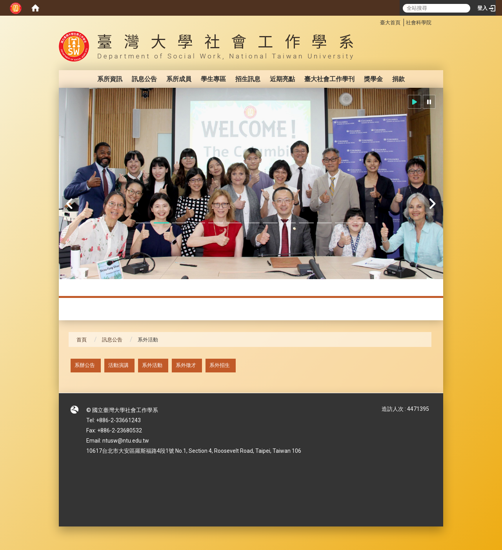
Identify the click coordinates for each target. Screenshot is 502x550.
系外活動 (152, 365)
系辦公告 (85, 365)
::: (376, 21)
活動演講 (118, 365)
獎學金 (373, 79)
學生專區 (213, 79)
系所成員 (178, 79)
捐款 (398, 79)
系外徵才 (186, 365)
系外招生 (219, 365)
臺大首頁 (390, 22)
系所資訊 (109, 79)
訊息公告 (144, 79)
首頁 (81, 340)
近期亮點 (282, 79)
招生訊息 (247, 79)
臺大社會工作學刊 (329, 79)
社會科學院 (418, 22)
